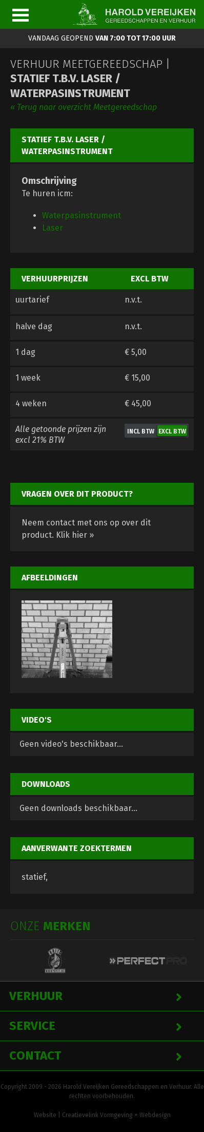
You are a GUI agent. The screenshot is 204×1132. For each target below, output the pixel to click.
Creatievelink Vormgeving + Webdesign (116, 1115)
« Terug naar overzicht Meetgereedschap (83, 107)
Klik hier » (75, 535)
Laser (52, 228)
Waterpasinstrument (81, 215)
